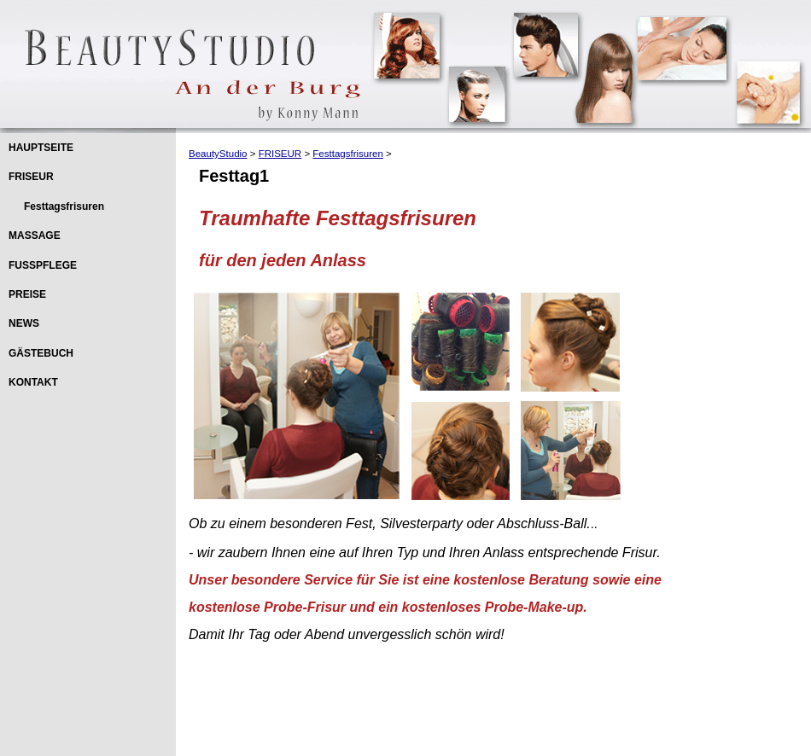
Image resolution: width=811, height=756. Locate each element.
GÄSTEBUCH (41, 353)
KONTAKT (33, 382)
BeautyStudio (218, 153)
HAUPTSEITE (41, 148)
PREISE (27, 294)
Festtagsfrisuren (64, 206)
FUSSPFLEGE (43, 265)
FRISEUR (31, 177)
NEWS (24, 323)
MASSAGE (35, 235)
